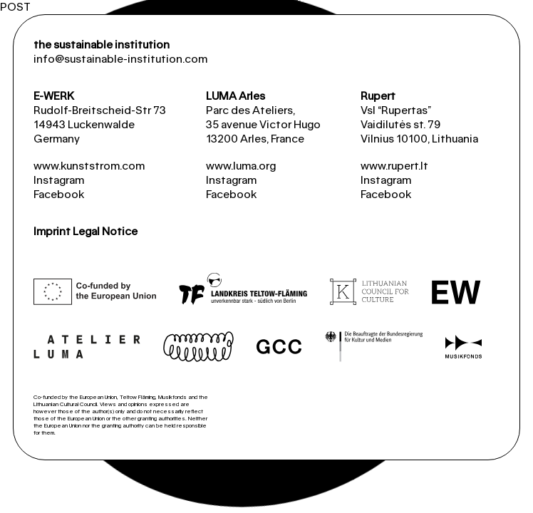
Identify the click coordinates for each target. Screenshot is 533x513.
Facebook (58, 194)
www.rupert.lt (394, 165)
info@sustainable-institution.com (120, 59)
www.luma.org (241, 165)
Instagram (58, 180)
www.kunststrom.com (89, 165)
